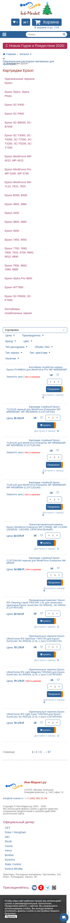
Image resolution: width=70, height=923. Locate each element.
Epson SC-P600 (14, 113)
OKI (7, 837)
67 (49, 752)
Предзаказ (53, 389)
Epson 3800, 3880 (16, 204)
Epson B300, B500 (16, 195)
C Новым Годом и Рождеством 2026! (35, 46)
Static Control (13, 864)
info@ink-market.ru (13, 798)
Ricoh (8, 841)
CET (7, 827)
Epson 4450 (12, 212)
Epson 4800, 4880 (16, 221)
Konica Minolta (14, 868)
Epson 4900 (12, 230)
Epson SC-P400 (14, 104)
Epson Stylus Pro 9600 (18, 278)
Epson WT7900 (14, 287)
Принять (11, 916)
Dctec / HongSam (15, 832)
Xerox (8, 850)
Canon (9, 846)
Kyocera (10, 859)
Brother (9, 855)
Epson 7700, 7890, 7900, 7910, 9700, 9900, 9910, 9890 (19, 252)
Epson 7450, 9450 (16, 239)
